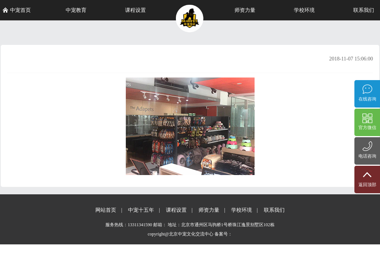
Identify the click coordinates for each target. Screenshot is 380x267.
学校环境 (304, 10)
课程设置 (135, 10)
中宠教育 (76, 10)
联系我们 (363, 10)
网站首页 (105, 210)
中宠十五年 (141, 210)
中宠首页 (17, 10)
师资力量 (245, 10)
